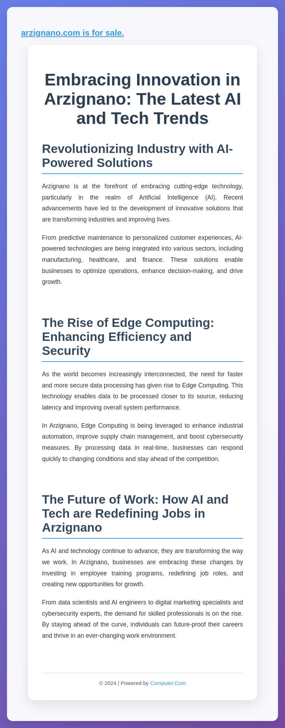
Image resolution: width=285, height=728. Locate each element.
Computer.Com (168, 683)
